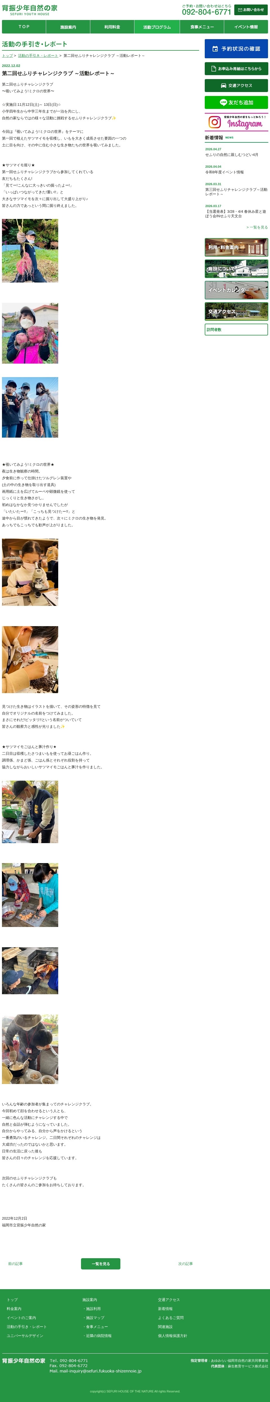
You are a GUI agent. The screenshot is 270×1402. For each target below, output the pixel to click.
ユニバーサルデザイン (25, 1336)
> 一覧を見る (257, 227)
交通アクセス (169, 1300)
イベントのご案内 (21, 1318)
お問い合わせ (235, 1304)
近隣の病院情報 (99, 1336)
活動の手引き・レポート (38, 55)
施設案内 (89, 1300)
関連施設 (165, 1327)
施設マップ (95, 1318)
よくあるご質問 (171, 1318)
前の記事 (15, 1264)
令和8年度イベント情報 (224, 172)
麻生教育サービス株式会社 (248, 1366)
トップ (7, 55)
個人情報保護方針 (172, 1336)
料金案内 (14, 1309)
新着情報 (165, 1309)
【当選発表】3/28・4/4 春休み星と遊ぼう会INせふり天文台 (235, 213)
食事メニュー (97, 1327)
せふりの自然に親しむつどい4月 (231, 155)
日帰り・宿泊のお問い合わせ (235, 1319)
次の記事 (185, 1264)
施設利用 (93, 1309)
